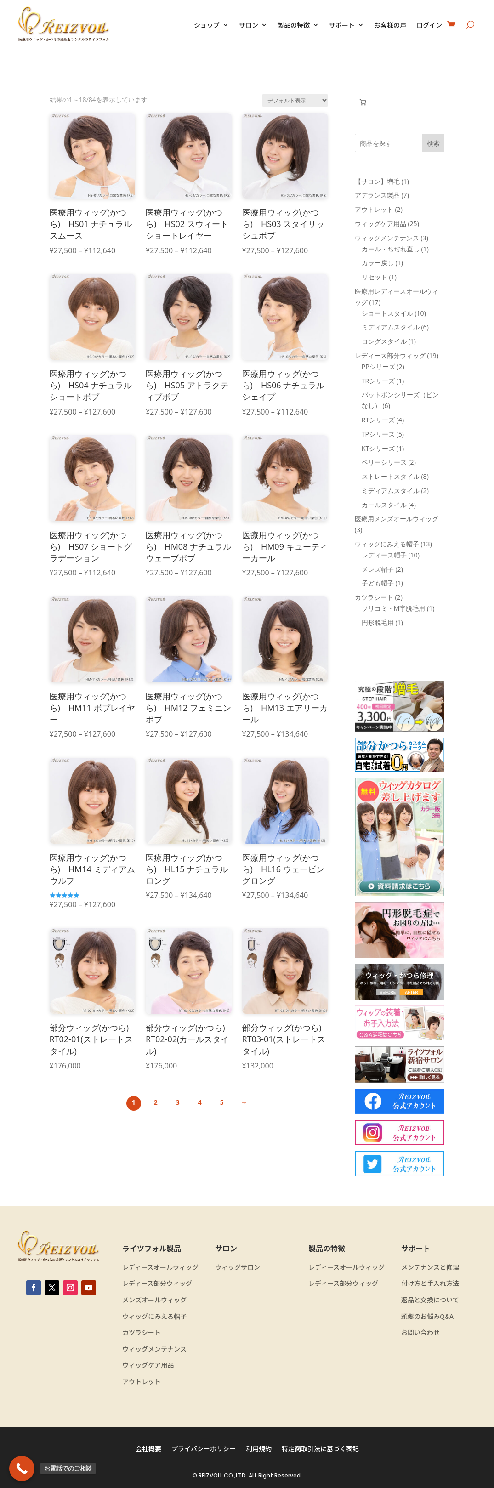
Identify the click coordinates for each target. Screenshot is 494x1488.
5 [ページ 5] (222, 1102)
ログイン (429, 24)
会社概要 (148, 1449)
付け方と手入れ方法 (430, 1283)
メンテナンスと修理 (430, 1267)
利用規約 (259, 1449)
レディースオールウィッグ (160, 1267)
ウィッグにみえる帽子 (154, 1316)
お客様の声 (390, 24)
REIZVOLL (210, 1475)
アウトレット (141, 1381)
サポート (342, 24)
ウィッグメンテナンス (154, 1349)
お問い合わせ (420, 1332)
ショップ (207, 24)
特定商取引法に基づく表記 (320, 1449)
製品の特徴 (294, 24)
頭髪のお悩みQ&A (427, 1316)
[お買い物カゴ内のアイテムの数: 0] (363, 102)
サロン (248, 24)
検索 (433, 143)
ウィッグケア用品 (148, 1365)
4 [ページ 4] (200, 1102)
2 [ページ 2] (156, 1102)
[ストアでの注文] (295, 100)
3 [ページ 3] (178, 1102)
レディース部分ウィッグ (157, 1283)
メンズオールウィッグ (154, 1299)
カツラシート (141, 1332)
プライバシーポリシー (203, 1449)
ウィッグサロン (237, 1267)
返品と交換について (430, 1299)
